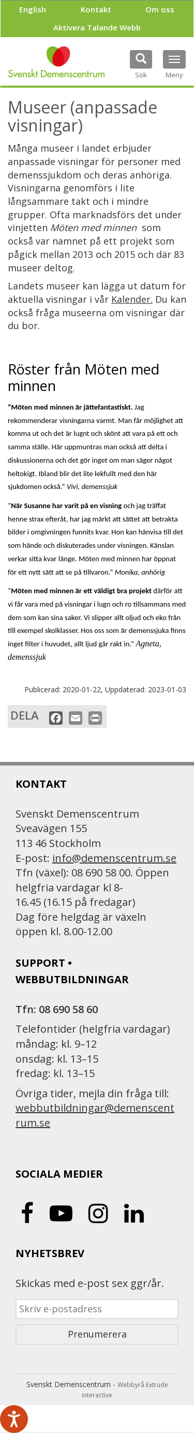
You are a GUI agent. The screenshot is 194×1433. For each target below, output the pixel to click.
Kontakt (96, 9)
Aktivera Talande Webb (97, 27)
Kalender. (132, 299)
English (32, 9)
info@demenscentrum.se (114, 858)
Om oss (159, 9)
